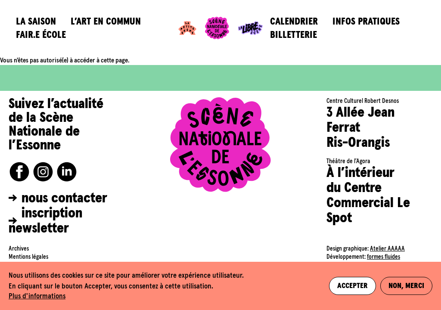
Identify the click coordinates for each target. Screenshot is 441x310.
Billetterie (293, 35)
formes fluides (383, 257)
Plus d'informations (37, 296)
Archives (19, 249)
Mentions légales (28, 257)
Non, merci (406, 286)
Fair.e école (41, 35)
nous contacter (64, 198)
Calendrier (294, 22)
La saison (36, 22)
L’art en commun (106, 22)
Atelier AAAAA (387, 249)
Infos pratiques (366, 22)
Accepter (352, 286)
